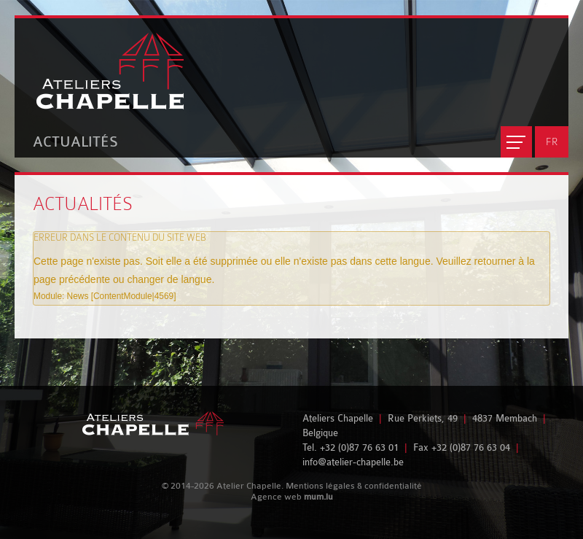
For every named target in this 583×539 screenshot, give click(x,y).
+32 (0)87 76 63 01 (359, 447)
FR (551, 141)
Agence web (276, 497)
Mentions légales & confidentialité (354, 486)
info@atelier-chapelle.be (353, 462)
